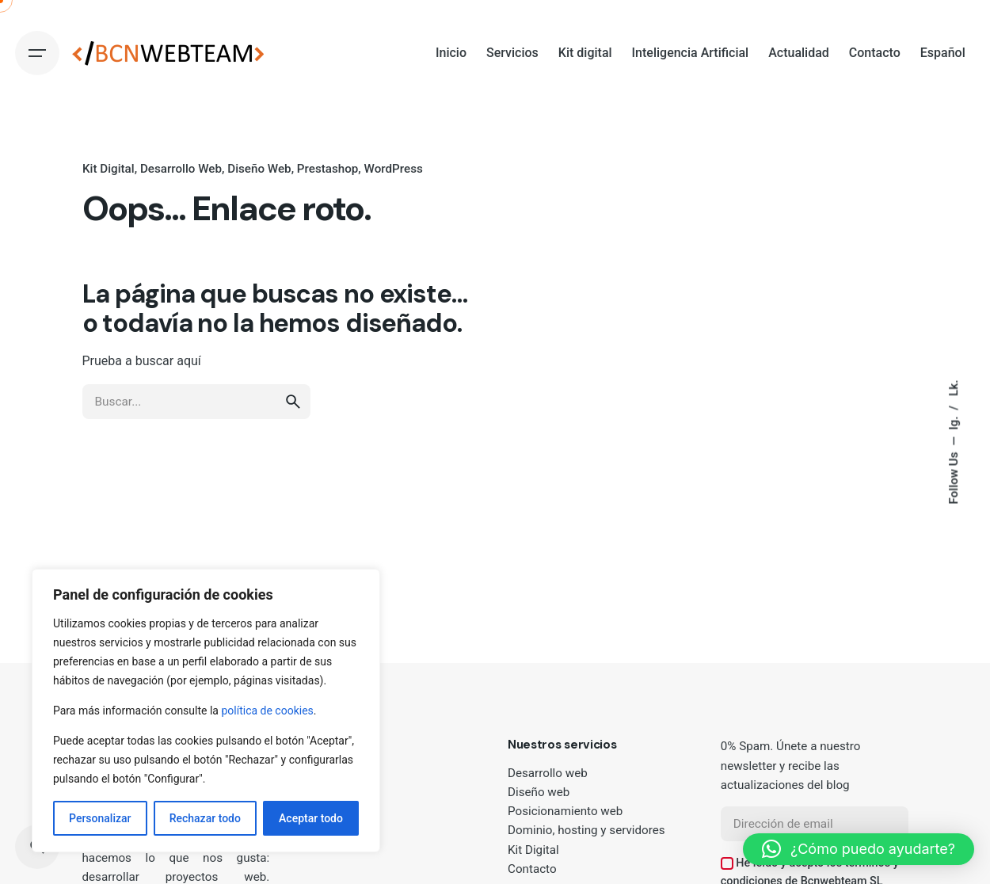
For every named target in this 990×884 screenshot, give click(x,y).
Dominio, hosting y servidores (586, 830)
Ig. (953, 421)
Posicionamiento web (565, 811)
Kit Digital (108, 169)
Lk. (953, 387)
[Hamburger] (37, 53)
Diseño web (538, 792)
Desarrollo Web (180, 169)
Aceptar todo (311, 818)
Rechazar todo (205, 818)
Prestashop (327, 169)
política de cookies (267, 710)
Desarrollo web (548, 773)
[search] (293, 416)
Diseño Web (259, 169)
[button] (858, 849)
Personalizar (100, 818)
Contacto (532, 869)
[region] (206, 710)
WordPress (393, 169)
